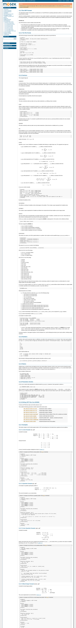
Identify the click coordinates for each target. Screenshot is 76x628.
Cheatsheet (6, 48)
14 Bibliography (6, 34)
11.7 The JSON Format (9, 29)
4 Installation (5, 12)
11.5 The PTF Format (9, 27)
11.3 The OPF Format (9, 25)
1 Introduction (5, 9)
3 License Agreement (7, 11)
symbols (67, 0)
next (64, 0)
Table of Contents (7, 7)
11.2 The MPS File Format (10, 24)
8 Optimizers (5, 18)
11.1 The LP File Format (9, 23)
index (71, 0)
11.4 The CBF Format (9, 26)
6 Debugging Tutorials (7, 15)
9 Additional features (7, 19)
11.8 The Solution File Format (10, 30)
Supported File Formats (20, 0)
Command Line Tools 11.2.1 (8, 0)
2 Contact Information (7, 10)
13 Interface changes (7, 33)
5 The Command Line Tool (8, 13)
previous (60, 0)
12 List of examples (7, 32)
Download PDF (7, 43)
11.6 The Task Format (9, 28)
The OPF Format (31, 0)
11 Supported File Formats (8, 21)
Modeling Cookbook (8, 45)
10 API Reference (6, 20)
